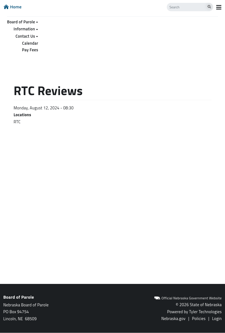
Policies (199, 318)
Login (217, 318)
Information (24, 29)
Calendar (30, 43)
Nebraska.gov (173, 318)
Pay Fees (30, 50)
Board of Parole (21, 22)
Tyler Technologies (205, 312)
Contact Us (25, 36)
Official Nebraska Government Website (188, 298)
